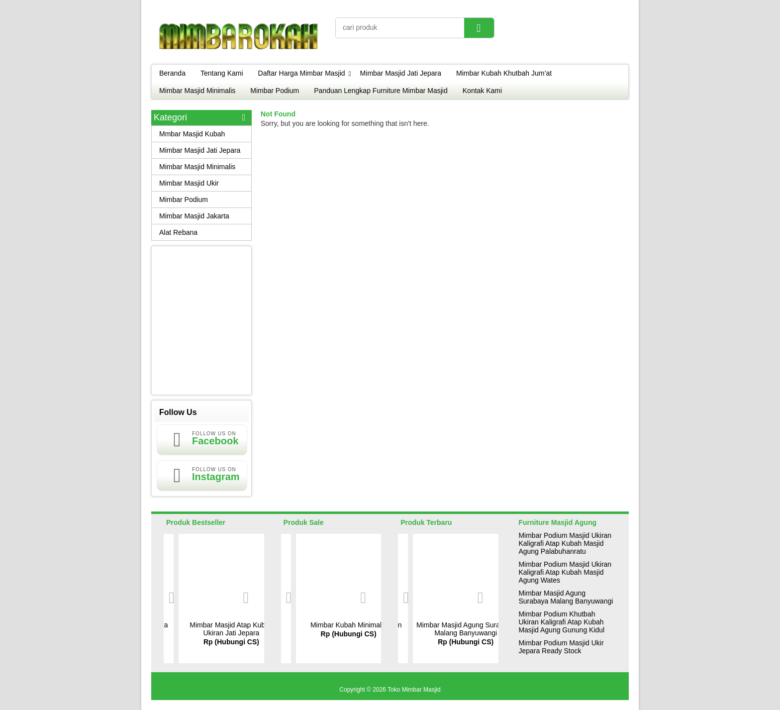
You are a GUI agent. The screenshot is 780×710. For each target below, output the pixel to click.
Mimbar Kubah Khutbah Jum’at (504, 73)
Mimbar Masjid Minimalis (197, 91)
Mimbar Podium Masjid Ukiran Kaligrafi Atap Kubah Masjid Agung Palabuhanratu (564, 543)
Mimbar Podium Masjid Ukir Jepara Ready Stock (560, 647)
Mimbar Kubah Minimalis (348, 625)
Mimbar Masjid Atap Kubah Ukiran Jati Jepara (231, 629)
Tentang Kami (221, 73)
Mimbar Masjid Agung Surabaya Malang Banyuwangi (465, 629)
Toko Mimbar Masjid (414, 689)
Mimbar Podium (274, 91)
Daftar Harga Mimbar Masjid (301, 73)
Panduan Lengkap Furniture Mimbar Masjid (380, 91)
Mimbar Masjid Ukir (189, 183)
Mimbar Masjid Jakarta (194, 216)
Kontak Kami (482, 91)
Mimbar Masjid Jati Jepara (400, 73)
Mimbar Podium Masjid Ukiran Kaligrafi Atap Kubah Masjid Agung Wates (564, 572)
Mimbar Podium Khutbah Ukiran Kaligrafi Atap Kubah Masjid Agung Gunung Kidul (561, 622)
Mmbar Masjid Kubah (192, 134)
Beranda (172, 73)
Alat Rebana (178, 232)
